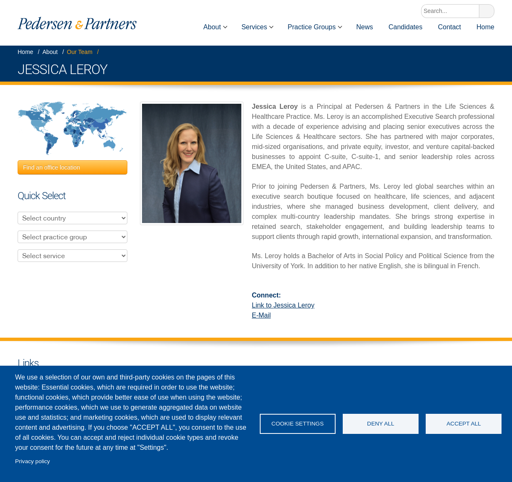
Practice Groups (311, 27)
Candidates (405, 27)
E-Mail (261, 315)
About (212, 27)
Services (254, 27)
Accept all (464, 423)
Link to (283, 305)
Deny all (380, 423)
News (364, 27)
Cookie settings (298, 423)
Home (184, 27)
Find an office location (51, 167)
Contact (449, 27)
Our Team (80, 52)
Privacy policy (32, 461)
